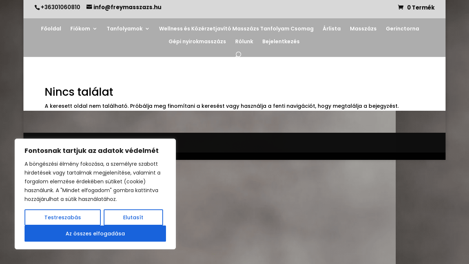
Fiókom (80, 29)
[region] (95, 194)
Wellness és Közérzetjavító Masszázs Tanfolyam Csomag (236, 29)
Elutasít (133, 217)
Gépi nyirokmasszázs (197, 42)
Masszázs (363, 29)
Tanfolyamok (125, 29)
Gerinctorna (402, 29)
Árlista (332, 29)
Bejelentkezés (281, 42)
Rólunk (244, 42)
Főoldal (51, 29)
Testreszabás (62, 217)
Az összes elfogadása (95, 233)
